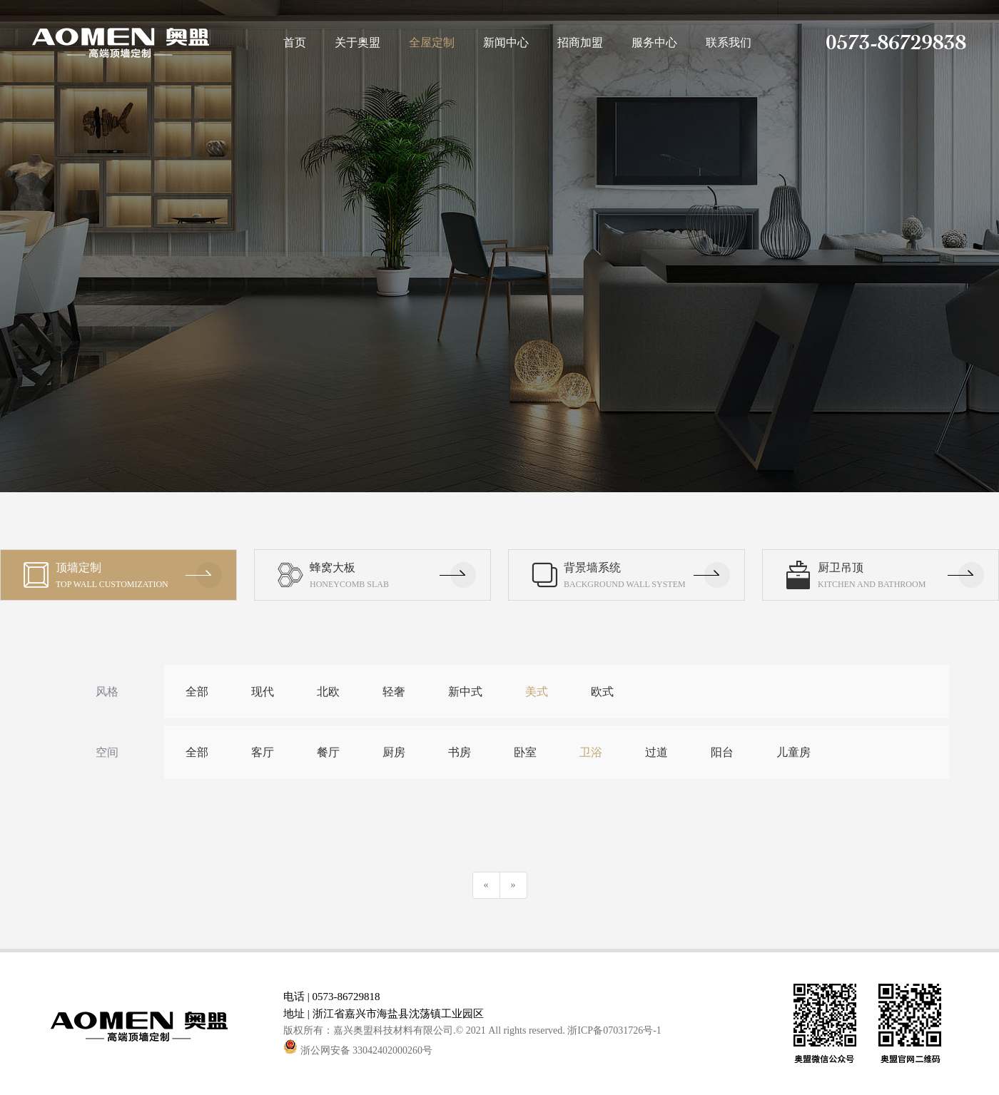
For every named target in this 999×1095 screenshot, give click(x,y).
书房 (459, 752)
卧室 (525, 752)
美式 (536, 692)
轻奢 (393, 692)
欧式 (602, 692)
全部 (197, 692)
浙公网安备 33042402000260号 (357, 1050)
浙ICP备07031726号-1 (614, 1030)
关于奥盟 (357, 42)
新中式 (465, 692)
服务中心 (654, 42)
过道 (656, 752)
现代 (262, 692)
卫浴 (590, 752)
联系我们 (728, 42)
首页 (294, 42)
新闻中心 (506, 42)
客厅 (262, 752)
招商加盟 (580, 42)
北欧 (328, 692)
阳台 (722, 752)
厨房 (393, 752)
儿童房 (793, 752)
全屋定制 (432, 42)
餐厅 (328, 752)
